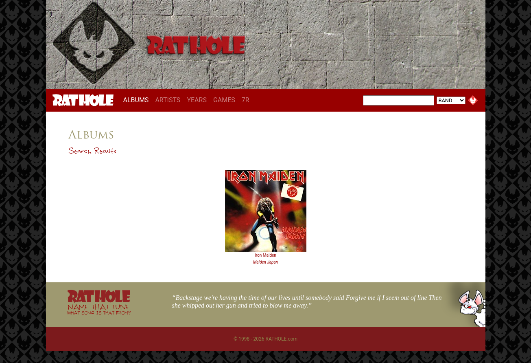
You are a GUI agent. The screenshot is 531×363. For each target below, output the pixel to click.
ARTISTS (167, 100)
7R (245, 100)
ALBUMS (137, 100)
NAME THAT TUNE (99, 309)
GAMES (224, 100)
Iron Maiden (265, 255)
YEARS (197, 100)
